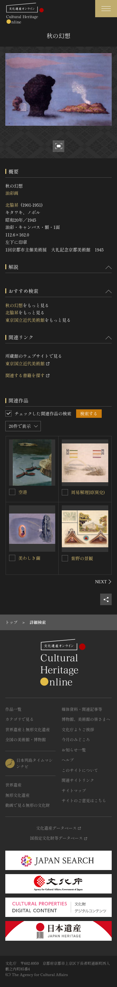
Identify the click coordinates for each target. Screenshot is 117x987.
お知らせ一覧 (74, 750)
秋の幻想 (14, 305)
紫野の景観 (82, 558)
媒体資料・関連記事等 (82, 709)
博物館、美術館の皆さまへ (86, 719)
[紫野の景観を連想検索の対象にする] (65, 558)
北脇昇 (11, 205)
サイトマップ (74, 790)
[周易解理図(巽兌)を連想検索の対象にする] (65, 492)
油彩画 (11, 193)
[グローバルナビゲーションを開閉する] (106, 8)
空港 (22, 492)
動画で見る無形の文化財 (27, 805)
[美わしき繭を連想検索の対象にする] (12, 558)
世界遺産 (13, 785)
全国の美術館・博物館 (25, 739)
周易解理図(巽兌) (88, 492)
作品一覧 (13, 709)
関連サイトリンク (78, 780)
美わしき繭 (29, 558)
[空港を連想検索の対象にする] (12, 492)
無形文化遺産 (17, 795)
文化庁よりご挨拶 (78, 729)
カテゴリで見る (19, 719)
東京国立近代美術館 (25, 320)
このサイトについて (80, 770)
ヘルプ (68, 760)
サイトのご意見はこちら (84, 800)
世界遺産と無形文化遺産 (27, 729)
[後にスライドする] (103, 582)
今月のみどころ (76, 739)
